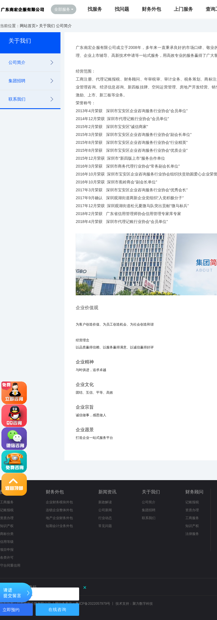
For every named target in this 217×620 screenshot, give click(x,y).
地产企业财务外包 (59, 518)
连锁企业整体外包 (59, 510)
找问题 (122, 9)
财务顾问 (194, 491)
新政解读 (105, 502)
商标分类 (7, 534)
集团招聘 (16, 80)
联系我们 (16, 99)
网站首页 (28, 25)
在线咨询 (57, 609)
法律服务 (192, 534)
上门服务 (183, 9)
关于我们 (47, 25)
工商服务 (7, 502)
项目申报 (7, 550)
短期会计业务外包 (59, 526)
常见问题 (105, 526)
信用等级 (7, 542)
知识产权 (7, 526)
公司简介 (64, 25)
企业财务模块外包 (59, 502)
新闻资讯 (107, 491)
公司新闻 (105, 510)
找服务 (95, 9)
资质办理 (7, 518)
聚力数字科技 (143, 604)
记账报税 (7, 510)
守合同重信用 (10, 565)
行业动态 (105, 518)
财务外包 (151, 9)
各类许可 (7, 558)
